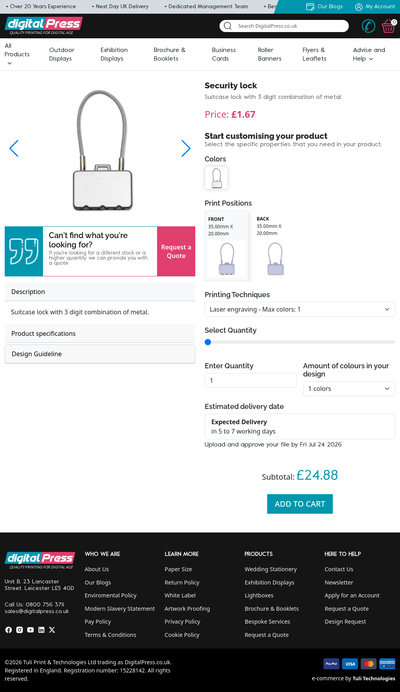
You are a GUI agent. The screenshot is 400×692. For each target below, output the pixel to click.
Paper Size (178, 569)
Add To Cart (300, 503)
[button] (17, 54)
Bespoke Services (267, 621)
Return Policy (182, 582)
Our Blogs (98, 582)
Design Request (345, 621)
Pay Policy (98, 621)
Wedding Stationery (270, 569)
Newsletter (339, 582)
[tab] (100, 292)
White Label (180, 595)
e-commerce (328, 678)
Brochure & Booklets (272, 608)
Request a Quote (176, 251)
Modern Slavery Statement (120, 608)
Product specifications (43, 333)
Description (28, 291)
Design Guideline (37, 354)
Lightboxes (259, 595)
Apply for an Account (352, 595)
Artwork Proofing (187, 608)
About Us (97, 569)
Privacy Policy (182, 621)
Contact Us (339, 569)
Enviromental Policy (111, 595)
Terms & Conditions (110, 634)
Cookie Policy (182, 634)
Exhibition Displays (269, 582)
